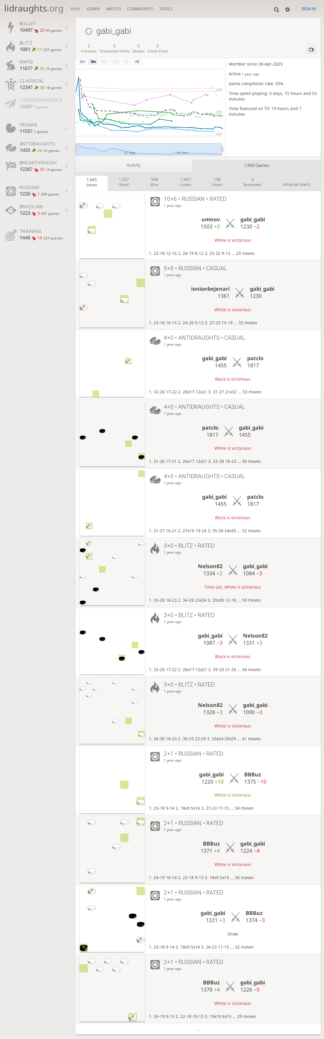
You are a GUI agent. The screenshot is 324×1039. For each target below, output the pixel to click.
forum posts (157, 48)
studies (138, 48)
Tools (166, 9)
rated (124, 182)
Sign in (308, 9)
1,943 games (256, 165)
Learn (93, 9)
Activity (134, 165)
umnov (210, 219)
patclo (255, 358)
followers (88, 48)
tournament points (114, 48)
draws (217, 182)
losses (185, 182)
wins (154, 182)
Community (140, 9)
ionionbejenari (210, 288)
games (91, 182)
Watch (113, 9)
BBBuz (252, 774)
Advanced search (296, 184)
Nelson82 (210, 566)
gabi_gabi (252, 219)
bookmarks (252, 182)
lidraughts (33, 8)
